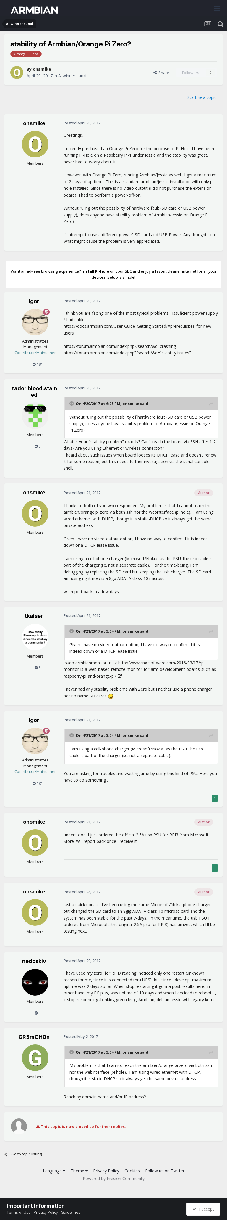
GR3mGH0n (34, 1037)
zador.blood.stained (34, 391)
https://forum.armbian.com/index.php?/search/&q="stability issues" (127, 353)
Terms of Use (19, 1212)
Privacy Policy (106, 1171)
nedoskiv (34, 961)
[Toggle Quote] (72, 403)
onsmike (42, 69)
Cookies (132, 1171)
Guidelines (70, 1212)
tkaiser (34, 616)
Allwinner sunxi (72, 75)
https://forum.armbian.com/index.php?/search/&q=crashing (120, 346)
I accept (203, 1209)
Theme (79, 1171)
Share (161, 72)
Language (54, 1171)
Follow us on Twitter (164, 1171)
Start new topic (201, 97)
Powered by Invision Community (114, 1178)
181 (38, 364)
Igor (34, 301)
